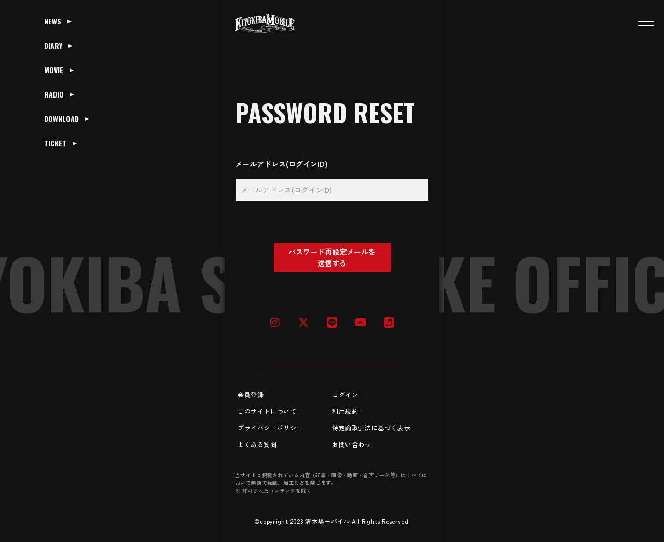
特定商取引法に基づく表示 (371, 427)
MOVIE (53, 69)
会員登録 (251, 394)
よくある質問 (257, 444)
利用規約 (345, 411)
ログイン (345, 394)
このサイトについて (267, 411)
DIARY (53, 45)
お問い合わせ (351, 444)
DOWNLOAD (61, 118)
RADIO (54, 94)
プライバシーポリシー (270, 427)
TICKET (55, 142)
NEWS (52, 21)
